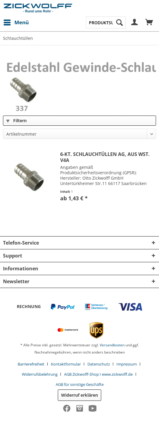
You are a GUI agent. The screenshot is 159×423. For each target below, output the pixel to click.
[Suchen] (119, 22)
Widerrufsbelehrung (39, 374)
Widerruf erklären (79, 395)
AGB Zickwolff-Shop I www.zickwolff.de (98, 374)
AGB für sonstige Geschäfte (80, 384)
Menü (16, 22)
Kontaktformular (66, 364)
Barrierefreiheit (31, 364)
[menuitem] (16, 22)
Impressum (126, 364)
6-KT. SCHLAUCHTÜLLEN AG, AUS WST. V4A (105, 157)
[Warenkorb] (149, 22)
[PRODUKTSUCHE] (106, 22)
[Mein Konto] (135, 22)
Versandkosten (112, 345)
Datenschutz (98, 364)
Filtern (16, 120)
